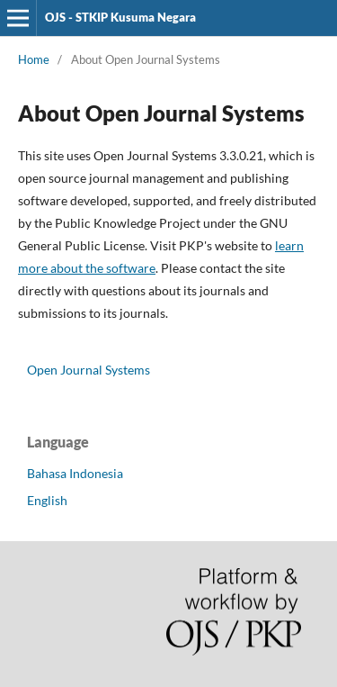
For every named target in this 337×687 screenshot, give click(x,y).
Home (33, 59)
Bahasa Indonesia (75, 473)
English (47, 500)
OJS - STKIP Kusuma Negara (120, 17)
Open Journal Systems (88, 369)
